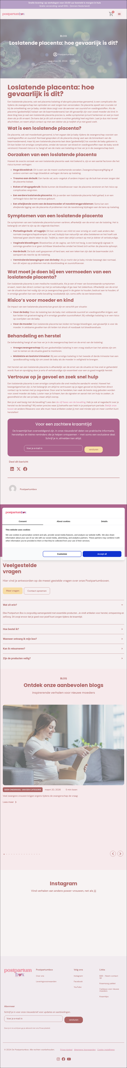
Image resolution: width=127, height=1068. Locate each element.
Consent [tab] (23, 521)
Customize (62, 554)
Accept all (102, 554)
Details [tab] (104, 521)
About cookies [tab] (63, 521)
